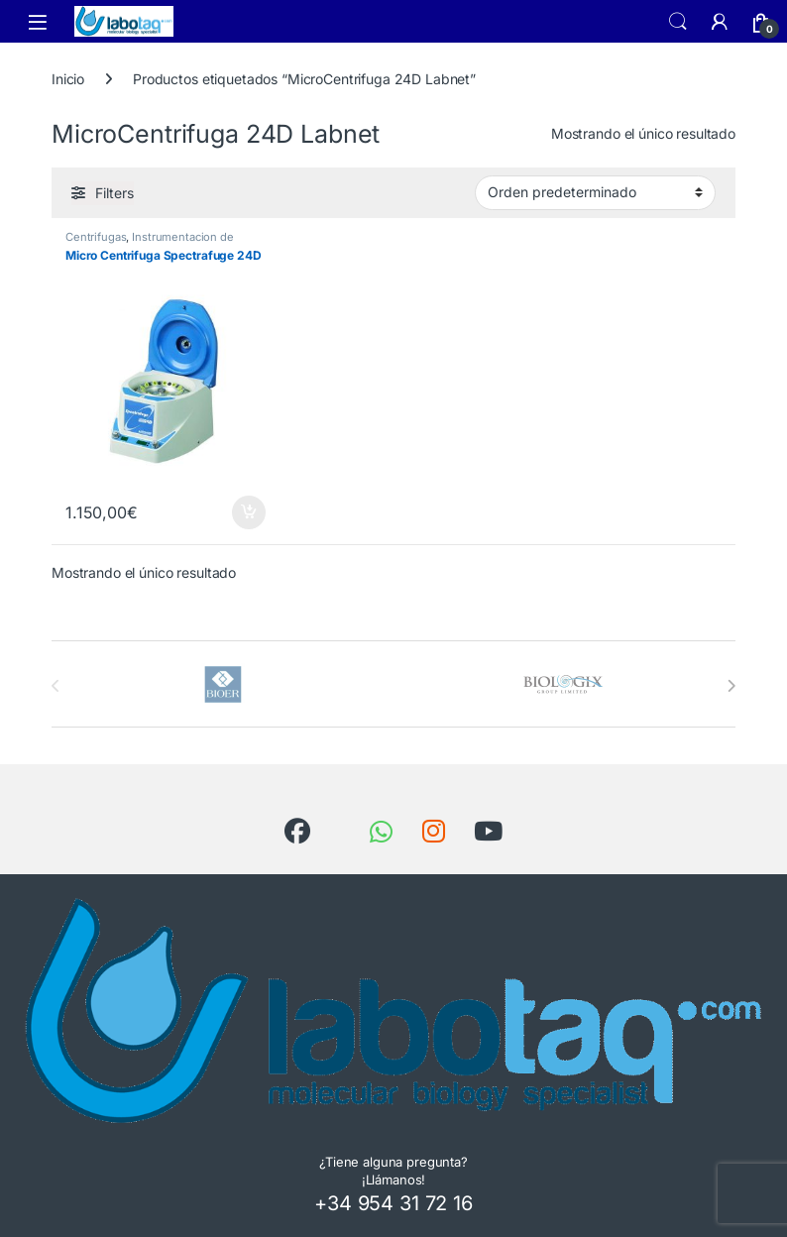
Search (678, 22)
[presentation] (731, 686)
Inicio (68, 78)
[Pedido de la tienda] (595, 192)
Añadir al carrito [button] (249, 512)
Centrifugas (95, 237)
